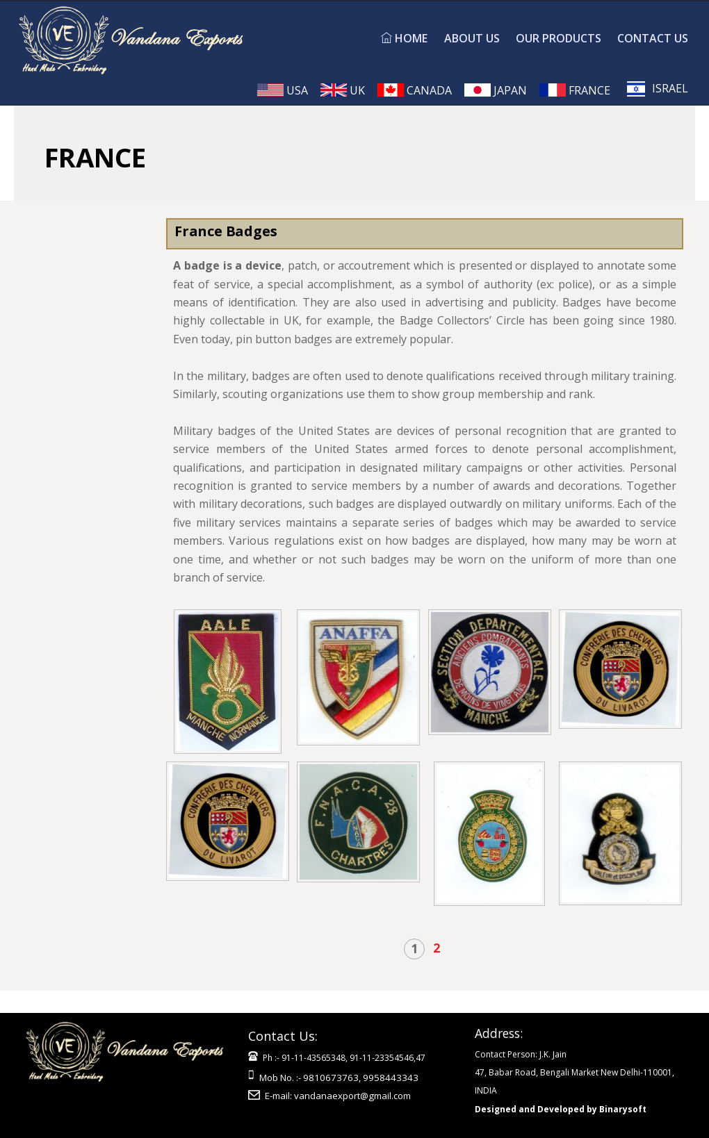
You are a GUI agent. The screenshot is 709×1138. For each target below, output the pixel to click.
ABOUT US (472, 38)
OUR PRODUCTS (558, 38)
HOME (404, 38)
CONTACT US (652, 38)
